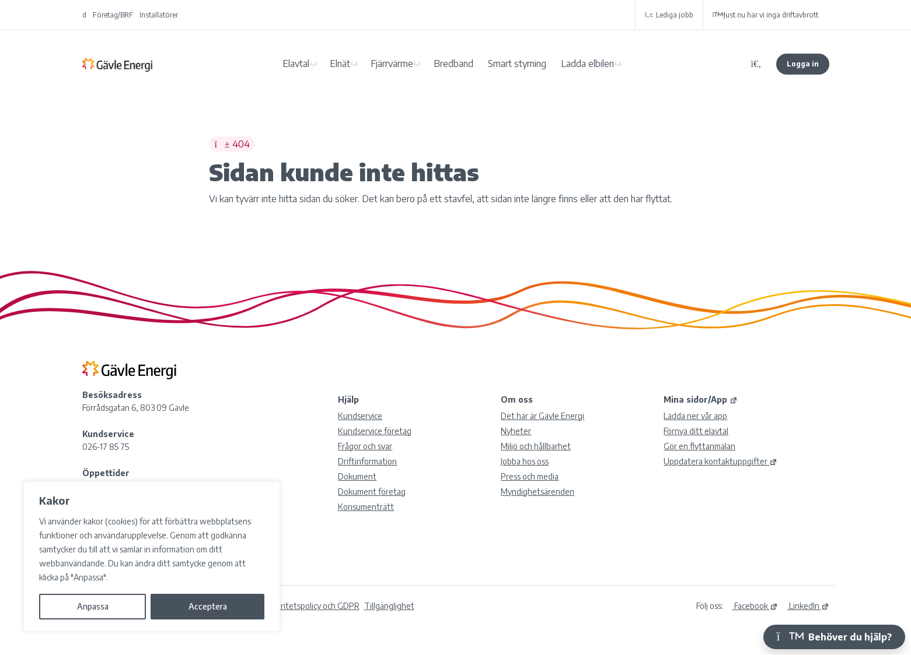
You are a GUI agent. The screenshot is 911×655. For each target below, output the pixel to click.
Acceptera (208, 606)
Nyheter (516, 431)
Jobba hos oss (525, 461)
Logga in (803, 63)
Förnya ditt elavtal (696, 431)
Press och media (530, 476)
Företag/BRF (113, 14)
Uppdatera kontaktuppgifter (720, 461)
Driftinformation (367, 461)
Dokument (357, 476)
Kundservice (360, 416)
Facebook (755, 606)
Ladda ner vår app (695, 416)
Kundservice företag (374, 431)
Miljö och (536, 446)
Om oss (517, 399)
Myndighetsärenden (537, 491)
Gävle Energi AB (117, 64)
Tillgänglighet (389, 606)
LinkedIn (808, 606)
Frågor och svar (365, 446)
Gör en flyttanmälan (699, 446)
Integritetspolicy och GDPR (310, 606)
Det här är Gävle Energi (542, 416)
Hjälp (348, 399)
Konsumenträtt (366, 507)
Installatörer (158, 14)
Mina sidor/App (701, 399)
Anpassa (93, 606)
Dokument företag (372, 491)
